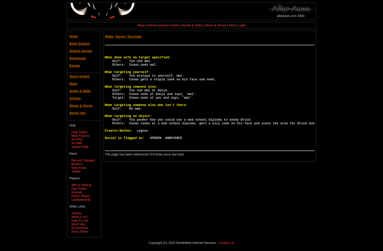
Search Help (80, 147)
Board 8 (76, 164)
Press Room (80, 231)
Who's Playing (81, 185)
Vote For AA (79, 220)
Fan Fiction (79, 189)
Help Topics (79, 132)
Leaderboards (81, 200)
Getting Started (80, 51)
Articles (152, 25)
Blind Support (79, 44)
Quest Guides (169, 25)
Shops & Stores (215, 25)
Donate (74, 66)
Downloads (77, 58)
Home (73, 36)
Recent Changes (83, 160)
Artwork (76, 192)
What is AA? (79, 217)
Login (242, 25)
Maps (141, 25)
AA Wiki (76, 143)
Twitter (76, 171)
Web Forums (80, 136)
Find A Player (80, 196)
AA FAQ (77, 139)
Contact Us (226, 243)
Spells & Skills (192, 25)
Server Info (77, 113)
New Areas (79, 168)
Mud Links (78, 224)
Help (232, 25)
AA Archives (79, 228)
